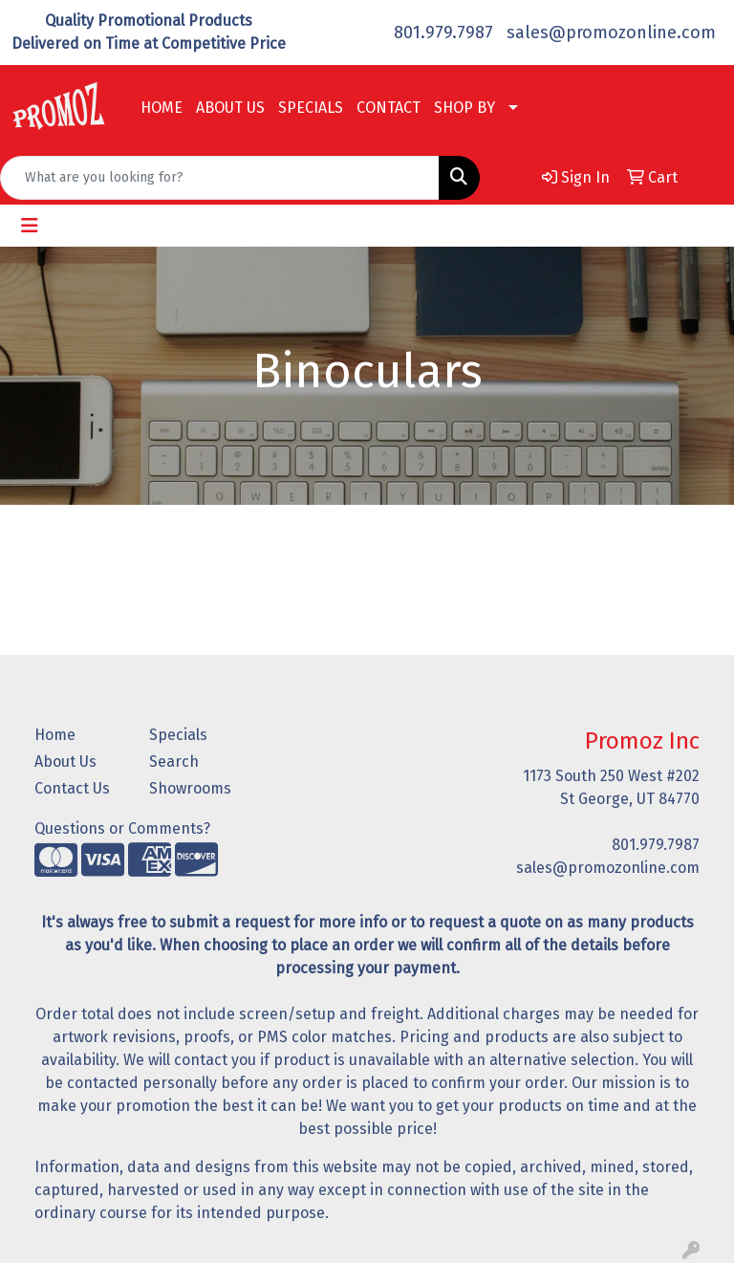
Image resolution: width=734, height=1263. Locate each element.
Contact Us (72, 788)
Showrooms (190, 788)
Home (55, 735)
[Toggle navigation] (30, 225)
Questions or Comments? (122, 828)
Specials (178, 735)
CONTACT (388, 107)
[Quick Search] (220, 178)
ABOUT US (230, 107)
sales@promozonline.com (611, 32)
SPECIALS (310, 107)
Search (174, 761)
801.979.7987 (443, 32)
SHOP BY (464, 107)
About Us (65, 761)
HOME (161, 107)
